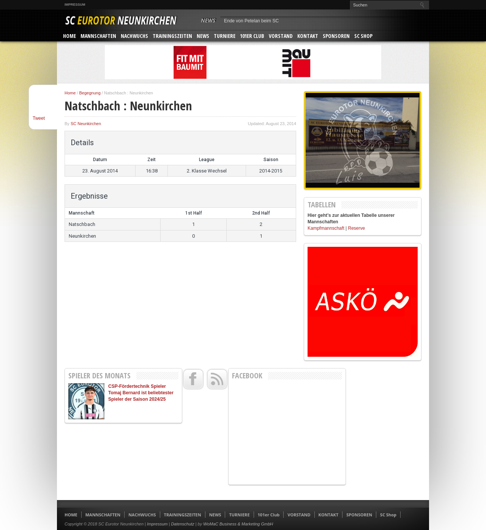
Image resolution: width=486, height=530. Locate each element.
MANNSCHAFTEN (98, 35)
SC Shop (363, 35)
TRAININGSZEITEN (172, 35)
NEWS (203, 35)
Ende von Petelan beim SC (251, 21)
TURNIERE (224, 35)
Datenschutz (182, 524)
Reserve (356, 228)
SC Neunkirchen (86, 123)
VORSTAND (281, 35)
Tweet (39, 118)
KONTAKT (307, 35)
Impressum (75, 4)
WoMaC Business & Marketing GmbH (238, 524)
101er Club (252, 35)
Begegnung (90, 93)
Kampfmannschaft (326, 228)
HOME (69, 35)
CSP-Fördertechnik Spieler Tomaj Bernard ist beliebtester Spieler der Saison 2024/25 (141, 393)
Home (70, 93)
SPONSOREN (336, 35)
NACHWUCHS (134, 35)
